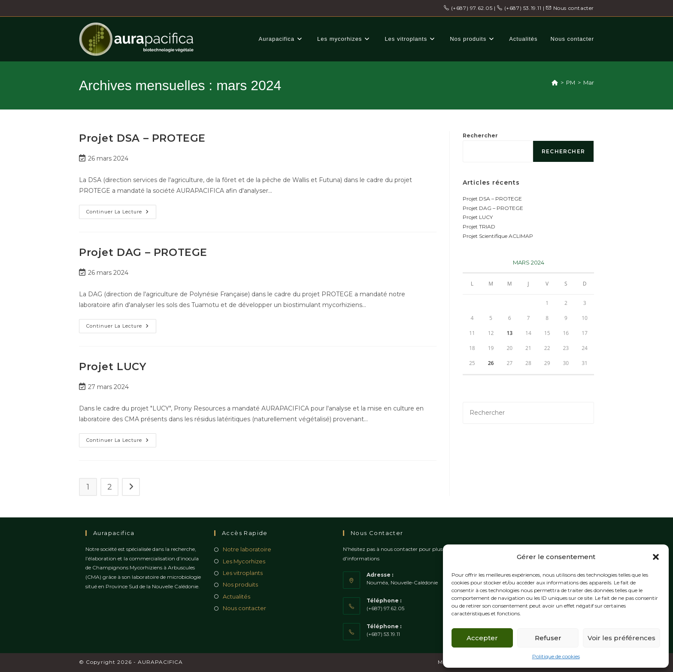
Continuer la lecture (121, 213)
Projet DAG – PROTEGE (143, 252)
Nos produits (240, 584)
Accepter (482, 638)
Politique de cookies (556, 656)
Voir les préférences (621, 638)
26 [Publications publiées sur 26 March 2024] (491, 363)
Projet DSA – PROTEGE (142, 138)
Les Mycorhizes (244, 561)
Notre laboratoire (247, 549)
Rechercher (480, 135)
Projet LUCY (112, 366)
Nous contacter (570, 8)
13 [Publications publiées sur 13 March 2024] (509, 333)
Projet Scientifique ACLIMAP (498, 236)
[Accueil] (555, 82)
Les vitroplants (243, 572)
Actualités (236, 596)
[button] (656, 557)
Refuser (548, 638)
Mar (588, 82)
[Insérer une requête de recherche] (528, 413)
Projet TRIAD (479, 226)
